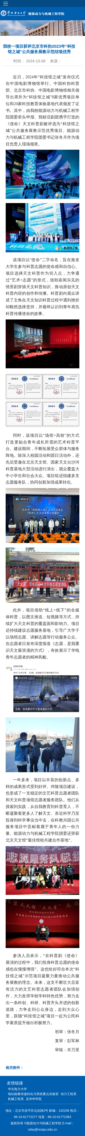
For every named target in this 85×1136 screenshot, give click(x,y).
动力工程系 (68, 1094)
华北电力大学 (17, 1089)
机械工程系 (16, 1099)
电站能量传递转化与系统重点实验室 (33, 1094)
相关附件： (15, 1068)
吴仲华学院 (34, 1099)
